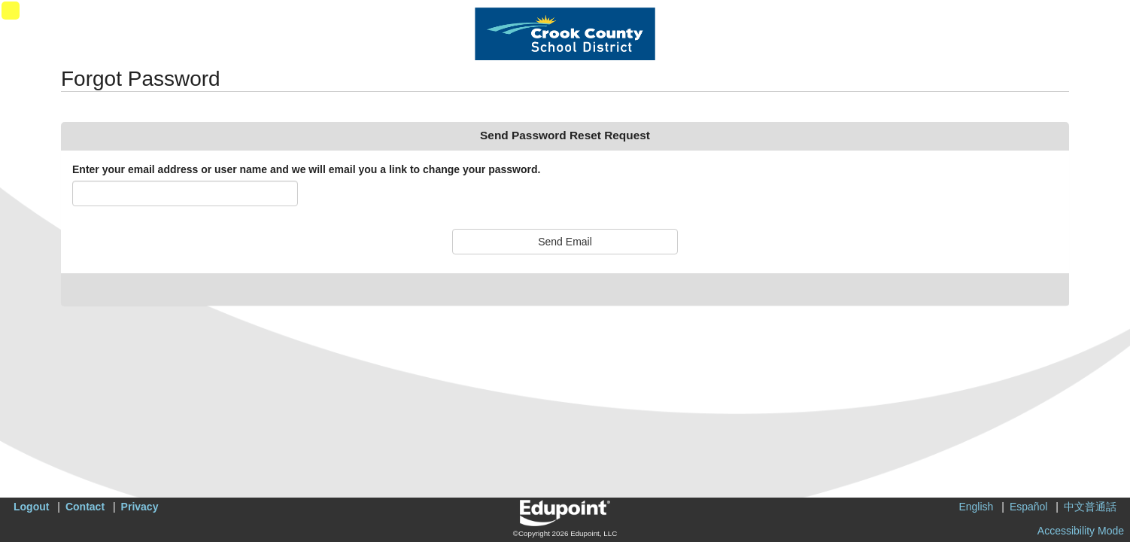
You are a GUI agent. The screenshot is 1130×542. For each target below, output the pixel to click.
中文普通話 (1090, 507)
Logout (31, 507)
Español (1029, 507)
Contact (85, 507)
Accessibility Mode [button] (1080, 531)
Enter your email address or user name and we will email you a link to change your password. (306, 169)
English (975, 507)
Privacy (140, 507)
